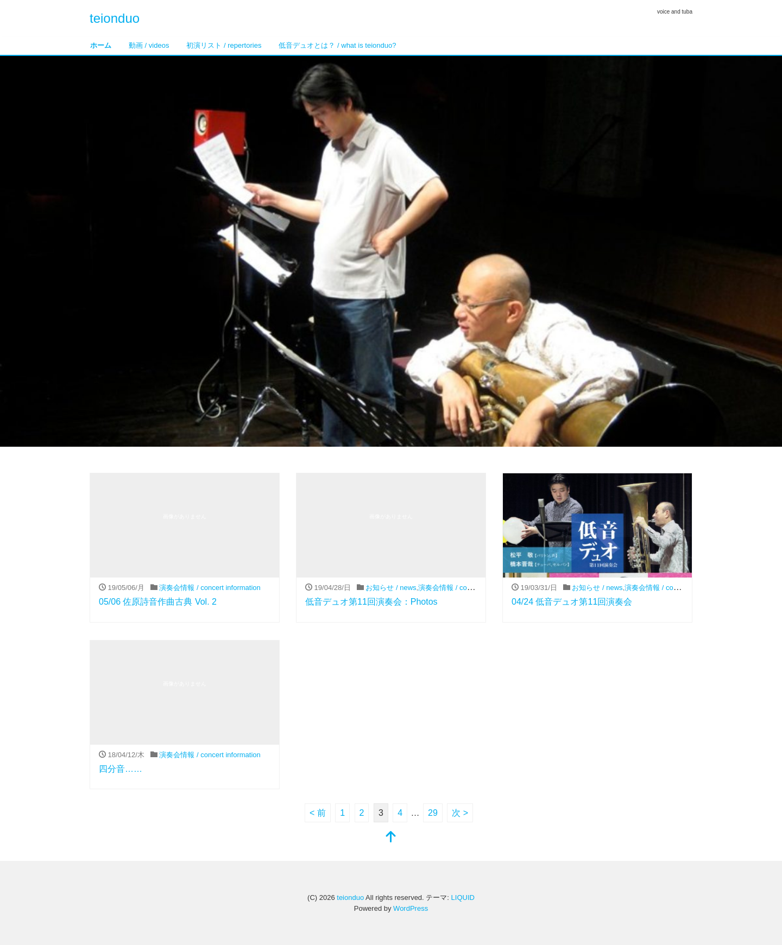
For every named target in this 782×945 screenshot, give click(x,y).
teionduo (115, 18)
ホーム (100, 45)
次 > (460, 812)
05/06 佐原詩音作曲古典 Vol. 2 (158, 601)
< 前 (318, 812)
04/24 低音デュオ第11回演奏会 (572, 601)
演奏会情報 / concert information (209, 588)
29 (433, 812)
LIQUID (463, 897)
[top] (391, 837)
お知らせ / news (390, 588)
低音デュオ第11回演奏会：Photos (371, 601)
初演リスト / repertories (223, 45)
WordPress (410, 908)
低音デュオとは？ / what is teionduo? (337, 45)
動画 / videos (149, 45)
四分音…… (120, 768)
